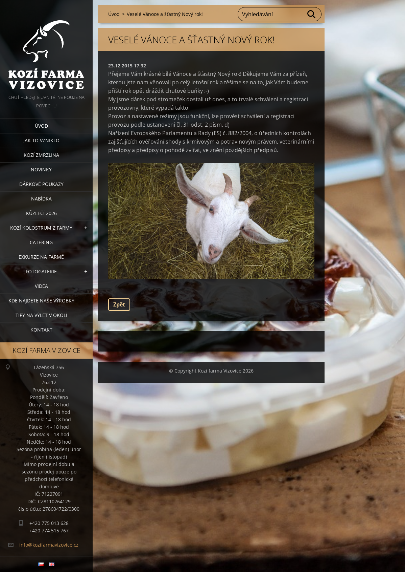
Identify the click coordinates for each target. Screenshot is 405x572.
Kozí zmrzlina (41, 155)
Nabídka (41, 198)
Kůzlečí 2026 (41, 213)
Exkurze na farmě (41, 257)
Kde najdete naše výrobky (41, 300)
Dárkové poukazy (41, 184)
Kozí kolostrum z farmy (41, 228)
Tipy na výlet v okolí (41, 315)
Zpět (119, 304)
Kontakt (41, 329)
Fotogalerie (41, 271)
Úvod (41, 126)
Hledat (311, 14)
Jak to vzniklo (41, 140)
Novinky (41, 169)
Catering (41, 242)
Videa (41, 286)
